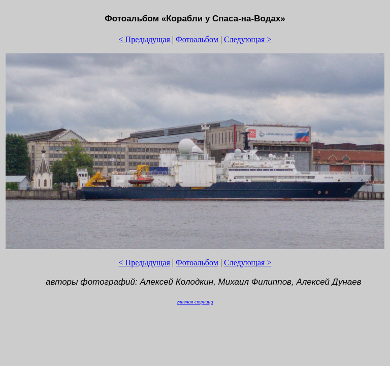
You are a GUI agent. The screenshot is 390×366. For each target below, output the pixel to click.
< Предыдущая (144, 39)
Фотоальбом (197, 39)
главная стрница (195, 301)
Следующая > (247, 39)
